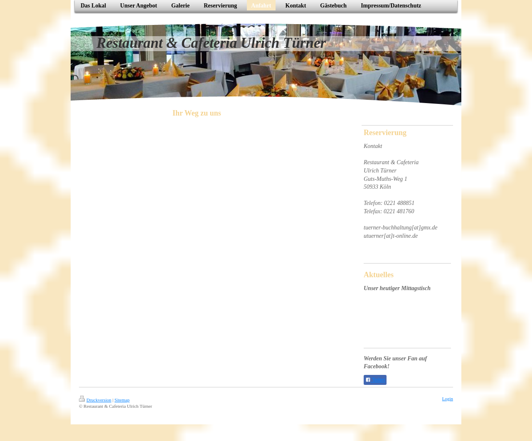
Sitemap (122, 399)
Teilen (375, 380)
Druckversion (95, 399)
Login (447, 398)
